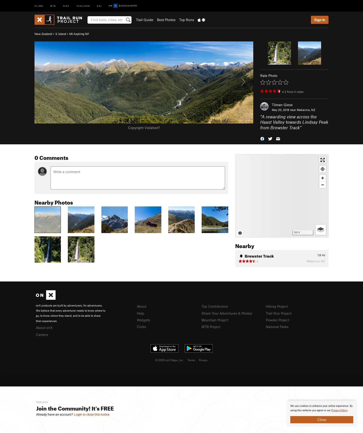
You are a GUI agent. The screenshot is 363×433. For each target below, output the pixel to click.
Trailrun (83, 5)
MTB (53, 5)
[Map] (281, 195)
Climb (38, 5)
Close (321, 419)
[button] (262, 138)
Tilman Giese (282, 105)
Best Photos (166, 20)
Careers (42, 334)
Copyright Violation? (144, 128)
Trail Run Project (278, 313)
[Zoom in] (322, 178)
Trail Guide (144, 20)
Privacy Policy (339, 410)
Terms (191, 360)
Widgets (143, 320)
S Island (60, 34)
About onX (44, 328)
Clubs (141, 327)
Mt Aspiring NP (79, 34)
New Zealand (43, 34)
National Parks (277, 327)
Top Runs (186, 20)
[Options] (321, 229)
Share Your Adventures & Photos (226, 313)
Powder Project (277, 320)
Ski (99, 5)
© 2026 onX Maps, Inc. (169, 360)
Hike (66, 5)
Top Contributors (214, 306)
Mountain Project (214, 320)
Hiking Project (277, 306)
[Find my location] (322, 169)
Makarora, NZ (306, 110)
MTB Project (210, 327)
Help (140, 313)
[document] (321, 413)
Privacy (203, 360)
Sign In (319, 20)
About (141, 306)
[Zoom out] (322, 184)
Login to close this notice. (92, 414)
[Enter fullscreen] (322, 160)
